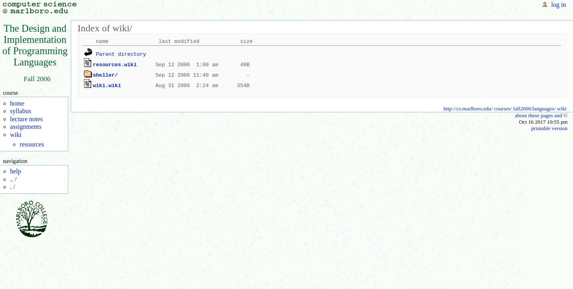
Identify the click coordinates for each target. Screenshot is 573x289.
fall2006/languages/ (534, 109)
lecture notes (26, 119)
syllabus (20, 111)
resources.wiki (115, 64)
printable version (549, 128)
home (17, 103)
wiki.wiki (107, 85)
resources (32, 144)
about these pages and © (541, 115)
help (15, 171)
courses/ (503, 109)
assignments (25, 126)
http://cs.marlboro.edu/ (468, 109)
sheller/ (105, 75)
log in (558, 4)
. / (12, 186)
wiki (15, 134)
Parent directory (121, 54)
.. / (13, 179)
